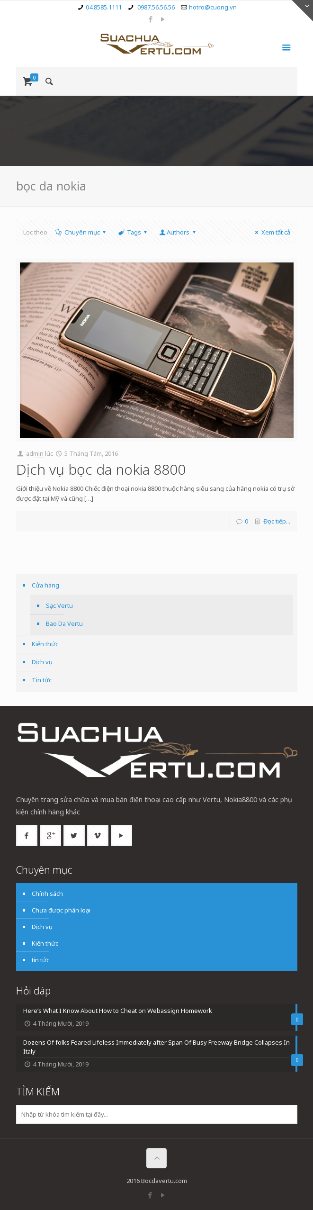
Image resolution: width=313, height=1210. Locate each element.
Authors (178, 232)
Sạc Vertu (59, 605)
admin (35, 453)
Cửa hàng (45, 585)
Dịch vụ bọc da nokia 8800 (101, 469)
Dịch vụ (42, 662)
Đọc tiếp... (276, 521)
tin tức (40, 960)
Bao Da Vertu (64, 623)
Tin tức (42, 680)
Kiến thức (45, 644)
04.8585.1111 (104, 7)
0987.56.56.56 (155, 7)
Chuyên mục (81, 232)
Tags (133, 232)
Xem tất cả (271, 232)
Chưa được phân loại (61, 910)
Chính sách (47, 893)
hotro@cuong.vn (213, 7)
